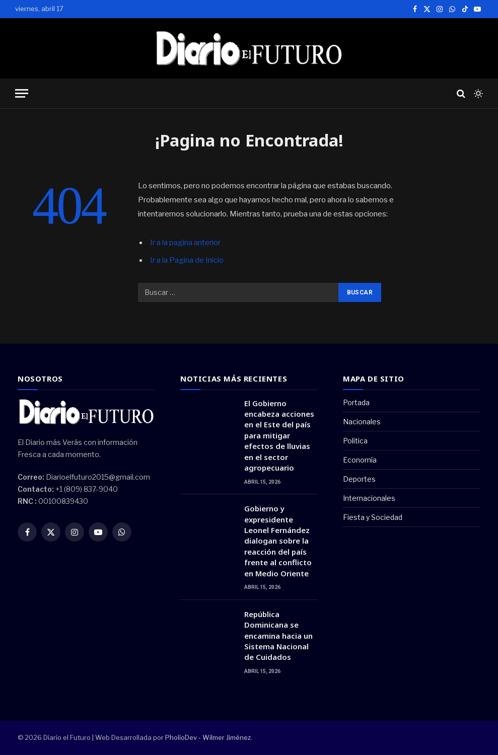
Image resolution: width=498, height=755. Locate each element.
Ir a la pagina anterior (185, 242)
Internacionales (369, 498)
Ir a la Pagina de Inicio (187, 260)
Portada (356, 402)
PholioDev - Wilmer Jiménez (208, 737)
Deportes (359, 479)
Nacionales (362, 421)
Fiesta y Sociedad (372, 517)
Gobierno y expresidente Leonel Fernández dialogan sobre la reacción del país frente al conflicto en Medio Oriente (278, 540)
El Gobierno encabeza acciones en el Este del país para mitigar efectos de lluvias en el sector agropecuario (279, 435)
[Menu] (21, 93)
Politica (355, 440)
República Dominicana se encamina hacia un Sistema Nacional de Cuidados (278, 635)
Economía (360, 460)
